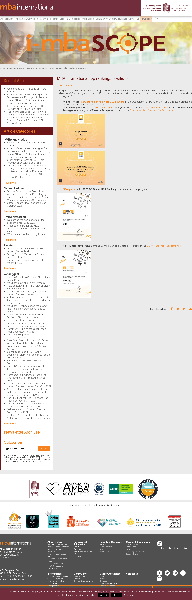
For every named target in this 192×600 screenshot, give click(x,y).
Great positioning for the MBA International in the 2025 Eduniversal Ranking (26, 228)
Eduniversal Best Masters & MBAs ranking (152, 110)
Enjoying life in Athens (56, 581)
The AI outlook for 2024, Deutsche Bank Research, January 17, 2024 (28, 399)
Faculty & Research (48, 19)
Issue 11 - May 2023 (37, 68)
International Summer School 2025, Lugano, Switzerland (26, 250)
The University (53, 568)
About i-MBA (6, 19)
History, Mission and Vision (58, 547)
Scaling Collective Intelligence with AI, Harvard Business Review (27, 293)
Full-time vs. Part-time (83, 551)
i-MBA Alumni (79, 576)
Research (103, 549)
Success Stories (132, 554)
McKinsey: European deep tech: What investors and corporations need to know (27, 308)
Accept (103, 595)
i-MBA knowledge (15, 139)
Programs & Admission (26, 19)
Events (8, 245)
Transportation (53, 586)
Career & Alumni (14, 188)
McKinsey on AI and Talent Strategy (26, 282)
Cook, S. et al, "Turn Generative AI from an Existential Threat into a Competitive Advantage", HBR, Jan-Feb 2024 (28, 392)
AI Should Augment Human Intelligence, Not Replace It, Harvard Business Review (28, 416)
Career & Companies (70, 19)
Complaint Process (107, 586)
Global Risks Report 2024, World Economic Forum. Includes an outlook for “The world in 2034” (29, 354)
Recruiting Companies (135, 552)
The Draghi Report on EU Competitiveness (20, 336)
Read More (129, 595)
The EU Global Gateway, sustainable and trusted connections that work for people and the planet (28, 369)
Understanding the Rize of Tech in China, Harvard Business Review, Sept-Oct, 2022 (29, 385)
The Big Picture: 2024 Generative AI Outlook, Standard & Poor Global (26, 405)
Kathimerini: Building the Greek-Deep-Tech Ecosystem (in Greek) (27, 330)
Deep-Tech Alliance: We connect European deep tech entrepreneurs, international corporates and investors (27, 323)
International (88, 19)
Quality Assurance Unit (109, 583)
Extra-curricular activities (83, 581)
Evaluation (104, 581)
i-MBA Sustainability (55, 566)
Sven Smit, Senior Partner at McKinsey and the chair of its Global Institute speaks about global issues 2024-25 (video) (27, 344)
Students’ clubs (80, 579)
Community (102, 19)
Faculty (103, 544)
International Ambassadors (58, 576)
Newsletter (146, 19)
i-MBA (3, 68)
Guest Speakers (106, 547)
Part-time (77, 549)
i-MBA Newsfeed (15, 217)
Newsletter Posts (16, 68)
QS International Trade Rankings (163, 245)
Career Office (131, 547)
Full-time (77, 547)
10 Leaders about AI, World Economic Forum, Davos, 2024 (27, 411)
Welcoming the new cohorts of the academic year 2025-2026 (26, 221)
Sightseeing (52, 583)
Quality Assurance (118, 19)
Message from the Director (57, 544)
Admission (78, 554)
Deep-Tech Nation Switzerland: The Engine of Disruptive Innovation (26, 316)
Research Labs (105, 552)
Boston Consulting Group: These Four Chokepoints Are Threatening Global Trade (27, 377)
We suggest (11, 274)
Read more (10, 182)
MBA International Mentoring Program (27, 234)
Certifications (79, 556)
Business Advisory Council (57, 564)
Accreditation (105, 579)
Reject (116, 595)
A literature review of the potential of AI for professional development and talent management (28, 300)
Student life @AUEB (55, 579)
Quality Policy (105, 576)
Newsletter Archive (22, 432)
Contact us (133, 19)
